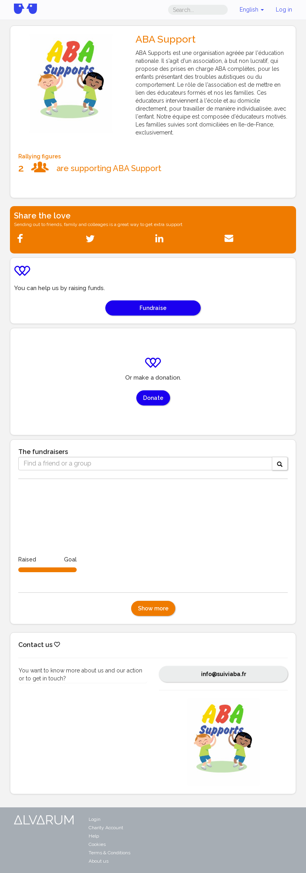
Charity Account (106, 827)
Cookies (97, 844)
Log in (284, 9)
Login (95, 819)
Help (94, 836)
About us (98, 861)
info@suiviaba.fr (223, 674)
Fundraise (153, 308)
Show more (153, 608)
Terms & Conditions (109, 852)
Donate (153, 398)
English (252, 9)
